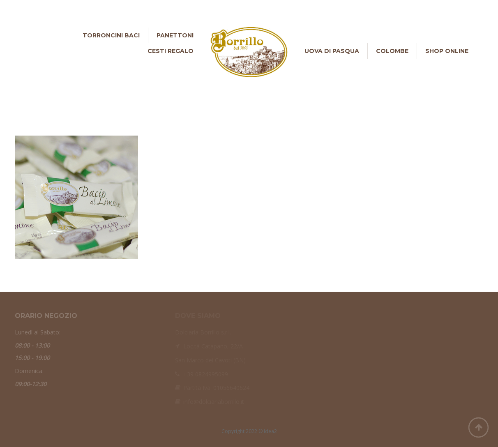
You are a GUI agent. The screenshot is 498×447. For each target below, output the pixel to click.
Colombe (392, 51)
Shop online (446, 51)
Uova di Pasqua (331, 51)
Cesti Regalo (171, 51)
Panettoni (175, 35)
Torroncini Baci (111, 35)
